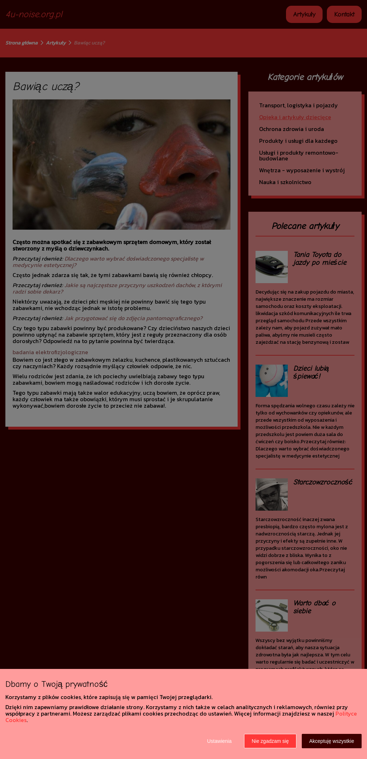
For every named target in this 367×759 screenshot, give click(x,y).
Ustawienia (219, 741)
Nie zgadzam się (270, 741)
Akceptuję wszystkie (331, 741)
